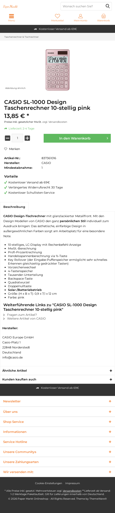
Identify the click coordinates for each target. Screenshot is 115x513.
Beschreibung (14, 207)
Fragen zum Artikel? (20, 315)
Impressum (72, 483)
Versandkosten (72, 490)
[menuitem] (103, 17)
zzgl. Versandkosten (54, 121)
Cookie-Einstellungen (48, 483)
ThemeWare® (98, 498)
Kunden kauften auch (19, 379)
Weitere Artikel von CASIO (24, 318)
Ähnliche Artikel (14, 370)
